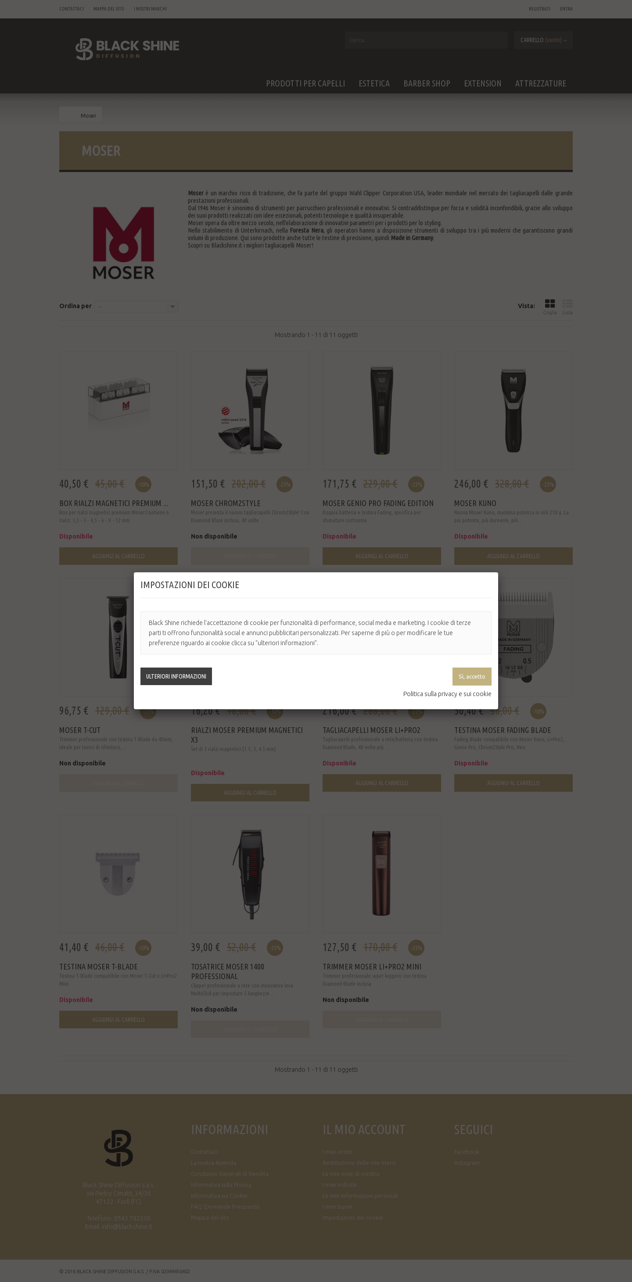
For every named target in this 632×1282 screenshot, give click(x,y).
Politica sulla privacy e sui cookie (447, 693)
